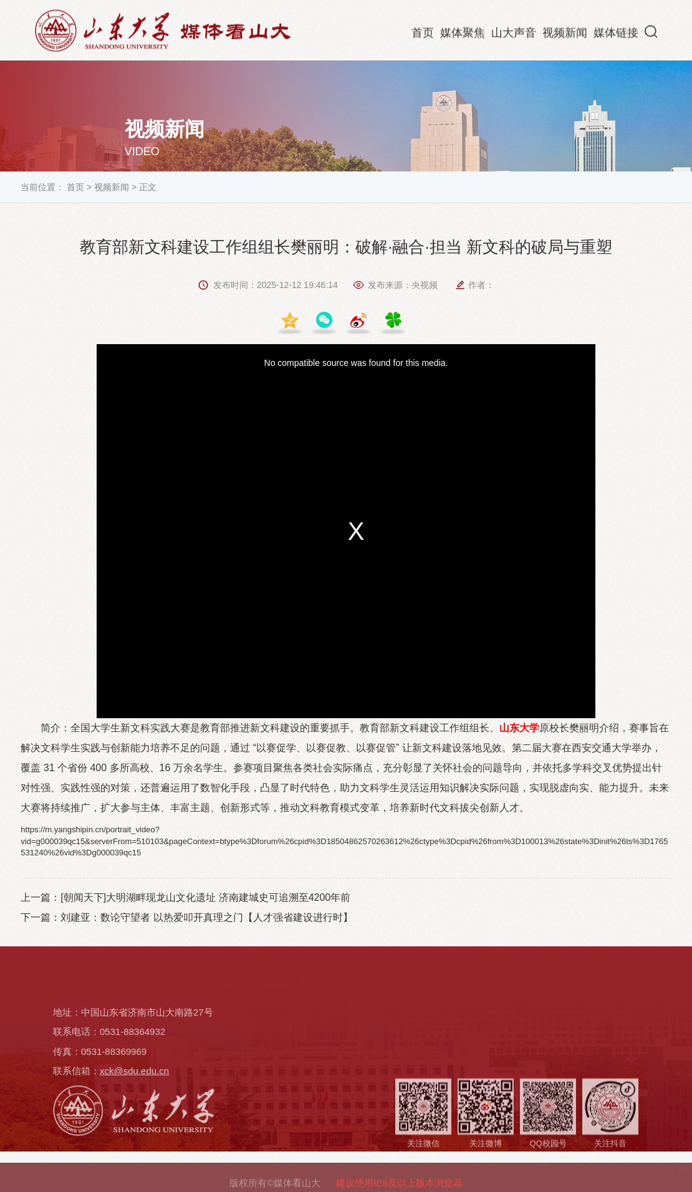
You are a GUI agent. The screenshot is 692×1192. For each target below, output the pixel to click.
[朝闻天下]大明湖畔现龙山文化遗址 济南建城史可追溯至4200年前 (205, 897)
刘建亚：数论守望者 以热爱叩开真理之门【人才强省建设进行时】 (206, 917)
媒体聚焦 (462, 35)
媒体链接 (615, 35)
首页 (422, 35)
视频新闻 (564, 35)
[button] (651, 33)
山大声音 (513, 35)
